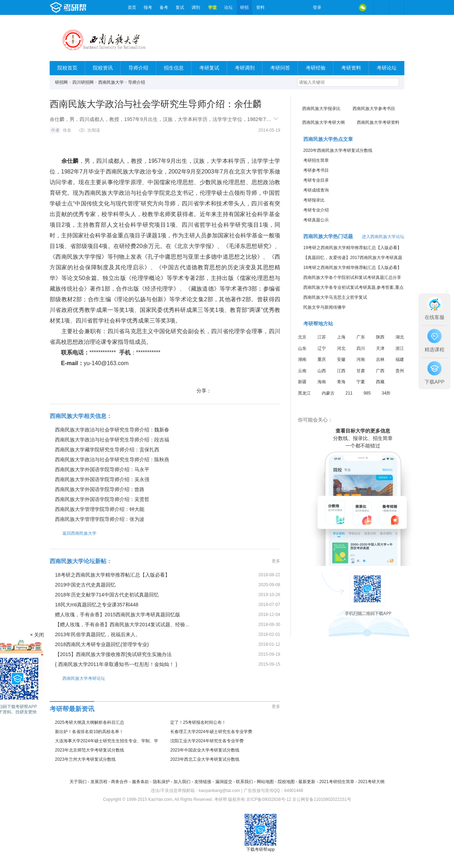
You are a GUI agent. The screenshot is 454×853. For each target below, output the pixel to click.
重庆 (321, 359)
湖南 (302, 359)
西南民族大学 (111, 82)
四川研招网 (83, 82)
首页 (132, 7)
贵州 (399, 370)
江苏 (321, 337)
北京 (302, 337)
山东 (302, 348)
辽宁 (321, 348)
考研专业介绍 (316, 210)
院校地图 (286, 781)
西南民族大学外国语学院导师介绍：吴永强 (102, 479)
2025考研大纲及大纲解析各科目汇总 (89, 722)
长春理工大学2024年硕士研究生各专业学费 (211, 731)
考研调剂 (245, 68)
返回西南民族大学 (73, 533)
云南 (302, 370)
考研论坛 (387, 68)
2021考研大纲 (371, 781)
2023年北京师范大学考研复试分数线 (89, 750)
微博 (332, 7)
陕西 (380, 337)
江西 (341, 370)
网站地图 (265, 781)
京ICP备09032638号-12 (268, 799)
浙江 (399, 348)
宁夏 (360, 381)
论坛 (228, 7)
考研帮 (87, 7)
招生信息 (174, 68)
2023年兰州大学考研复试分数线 (85, 759)
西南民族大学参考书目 (374, 108)
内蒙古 (328, 393)
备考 (164, 7)
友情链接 (202, 781)
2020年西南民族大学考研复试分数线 (337, 150)
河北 (341, 348)
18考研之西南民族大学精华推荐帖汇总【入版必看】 (112, 575)
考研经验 (316, 68)
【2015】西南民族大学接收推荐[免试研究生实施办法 (113, 654)
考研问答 (280, 68)
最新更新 (306, 781)
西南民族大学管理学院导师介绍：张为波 (99, 519)
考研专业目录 (316, 180)
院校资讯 (103, 68)
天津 (380, 348)
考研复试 (209, 68)
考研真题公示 (316, 220)
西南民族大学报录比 (321, 108)
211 (349, 393)
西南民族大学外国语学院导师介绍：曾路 (99, 489)
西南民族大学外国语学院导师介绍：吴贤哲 (102, 499)
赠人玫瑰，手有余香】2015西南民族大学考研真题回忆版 (117, 614)
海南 (321, 381)
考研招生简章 (316, 160)
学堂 (212, 7)
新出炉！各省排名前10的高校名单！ (89, 731)
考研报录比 (314, 200)
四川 (360, 348)
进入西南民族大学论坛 (383, 236)
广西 (380, 370)
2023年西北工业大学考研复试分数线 (204, 759)
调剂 (196, 7)
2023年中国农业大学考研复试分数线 (204, 750)
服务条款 (140, 781)
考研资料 (351, 68)
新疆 (302, 381)
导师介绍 (138, 68)
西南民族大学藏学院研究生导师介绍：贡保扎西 (107, 449)
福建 (399, 359)
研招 (244, 7)
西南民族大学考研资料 (378, 122)
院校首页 (67, 68)
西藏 (380, 381)
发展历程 (98, 781)
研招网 (61, 82)
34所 (386, 393)
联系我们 (244, 781)
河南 (360, 359)
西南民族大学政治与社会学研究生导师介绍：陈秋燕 (112, 459)
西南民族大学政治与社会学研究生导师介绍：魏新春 (112, 430)
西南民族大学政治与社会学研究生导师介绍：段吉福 (112, 439)
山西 (321, 370)
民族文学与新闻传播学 (324, 307)
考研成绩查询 (316, 190)
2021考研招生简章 (336, 781)
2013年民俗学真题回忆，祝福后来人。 (97, 634)
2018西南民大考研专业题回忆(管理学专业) (102, 644)
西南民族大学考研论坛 (77, 678)
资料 (260, 7)
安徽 (341, 359)
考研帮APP (396, 7)
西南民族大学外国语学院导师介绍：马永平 (102, 469)
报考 (148, 7)
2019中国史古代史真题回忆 (85, 585)
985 (367, 393)
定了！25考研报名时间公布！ (198, 722)
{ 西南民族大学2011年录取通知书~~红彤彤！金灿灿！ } (116, 664)
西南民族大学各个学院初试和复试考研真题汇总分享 (352, 277)
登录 (317, 7)
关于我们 (78, 781)
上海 (341, 337)
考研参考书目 (316, 170)
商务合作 (119, 781)
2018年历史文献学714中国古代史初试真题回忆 (107, 595)
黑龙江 (304, 393)
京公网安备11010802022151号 (321, 799)
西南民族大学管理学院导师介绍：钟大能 (99, 509)
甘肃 (360, 370)
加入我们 (181, 781)
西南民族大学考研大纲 (323, 122)
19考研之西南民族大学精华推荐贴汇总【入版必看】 (352, 247)
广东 (360, 337)
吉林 (380, 359)
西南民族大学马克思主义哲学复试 (335, 297)
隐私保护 (161, 781)
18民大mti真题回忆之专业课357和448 (96, 604)
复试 (180, 7)
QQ (347, 7)
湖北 (399, 337)
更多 (276, 560)
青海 (341, 381)
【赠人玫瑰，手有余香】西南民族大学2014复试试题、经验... (122, 624)
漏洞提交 (223, 781)
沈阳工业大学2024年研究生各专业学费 (207, 740)
